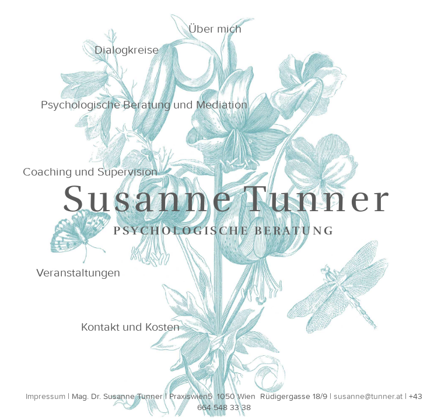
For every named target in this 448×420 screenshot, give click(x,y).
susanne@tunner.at (368, 396)
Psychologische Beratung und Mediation (144, 104)
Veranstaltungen (78, 272)
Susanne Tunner (227, 199)
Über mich (215, 28)
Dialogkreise (126, 49)
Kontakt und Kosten (130, 326)
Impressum (45, 396)
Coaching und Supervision (90, 171)
